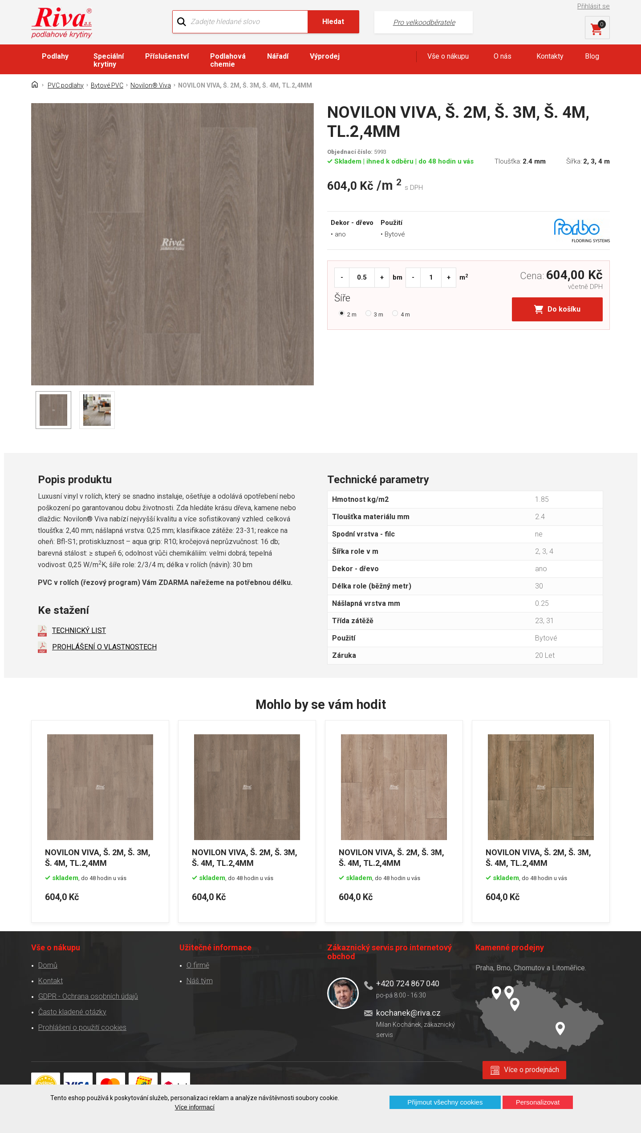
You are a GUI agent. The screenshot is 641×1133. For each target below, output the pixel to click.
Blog (592, 56)
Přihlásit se (593, 6)
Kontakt (50, 981)
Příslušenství (167, 56)
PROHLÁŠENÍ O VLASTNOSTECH (104, 647)
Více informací (195, 1107)
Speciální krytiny (108, 60)
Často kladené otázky (72, 1012)
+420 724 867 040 (407, 983)
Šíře (344, 299)
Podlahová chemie (228, 60)
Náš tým (200, 981)
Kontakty (550, 56)
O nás (502, 56)
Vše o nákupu (448, 56)
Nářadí (277, 56)
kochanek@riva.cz (408, 1012)
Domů (47, 965)
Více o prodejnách (531, 1069)
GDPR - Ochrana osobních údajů (88, 996)
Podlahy (55, 56)
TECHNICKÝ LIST (79, 630)
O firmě (198, 965)
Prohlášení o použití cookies (82, 1027)
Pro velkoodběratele (424, 22)
